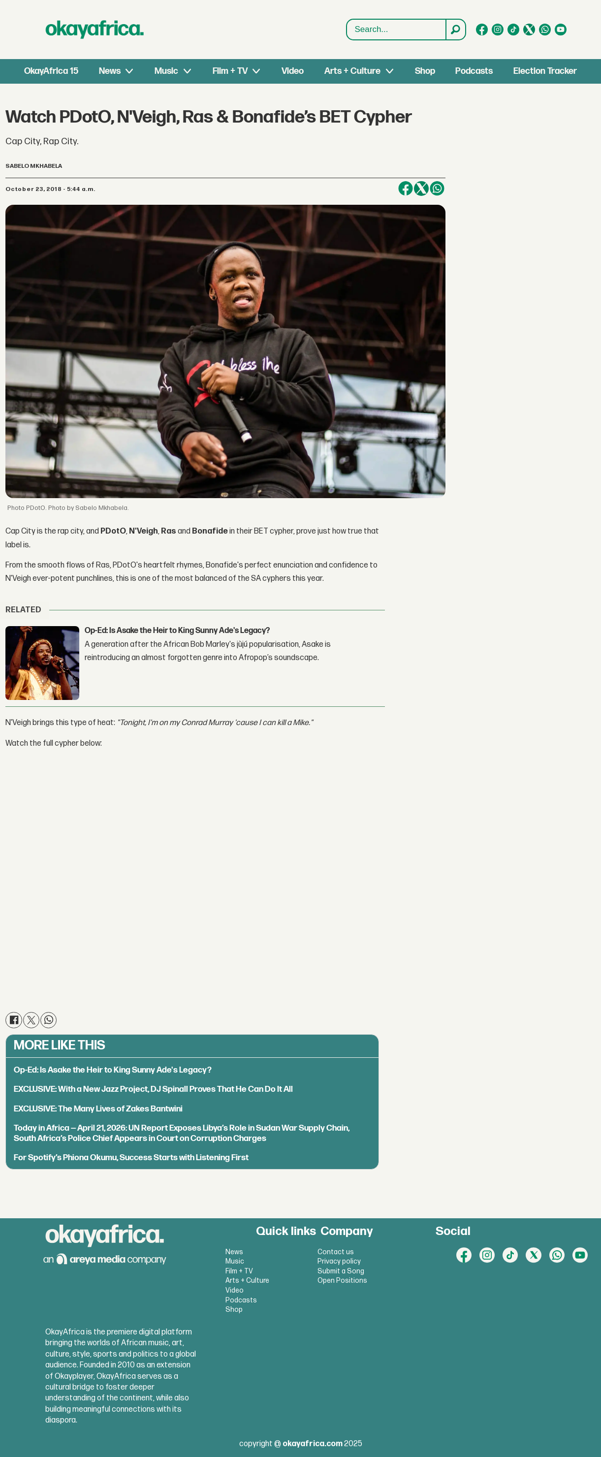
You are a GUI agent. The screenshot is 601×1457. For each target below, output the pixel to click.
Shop (425, 71)
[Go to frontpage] (95, 29)
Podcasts (474, 71)
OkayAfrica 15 (51, 71)
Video (293, 71)
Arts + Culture (352, 71)
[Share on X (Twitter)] (421, 188)
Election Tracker (545, 71)
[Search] (455, 29)
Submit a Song (340, 1271)
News (110, 71)
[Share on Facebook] (405, 188)
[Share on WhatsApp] (437, 188)
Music (166, 71)
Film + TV (230, 71)
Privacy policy (339, 1261)
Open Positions (342, 1280)
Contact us (335, 1252)
